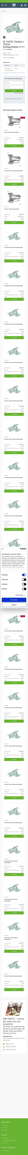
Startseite (3, 11)
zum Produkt (14, 145)
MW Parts (6, 130)
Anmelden (14, 90)
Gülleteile (6, 245)
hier (5, 100)
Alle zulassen (14, 599)
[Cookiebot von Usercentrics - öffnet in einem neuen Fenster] (20, 549)
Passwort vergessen (19, 93)
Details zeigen (19, 595)
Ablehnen (14, 604)
